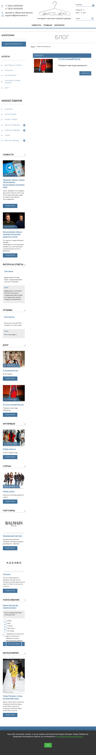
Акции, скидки (11, 119)
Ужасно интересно (13, 44)
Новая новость (9, 449)
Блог (7, 88)
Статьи (7, 466)
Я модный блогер (10, 370)
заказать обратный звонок (19, 13)
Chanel (9, 626)
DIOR (9, 621)
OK (48, 745)
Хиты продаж (10, 114)
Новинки (9, 109)
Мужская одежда (15, 130)
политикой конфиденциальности (70, 737)
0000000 (14, 6)
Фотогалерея (10, 75)
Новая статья (8, 491)
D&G (9, 623)
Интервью (9, 424)
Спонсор (6, 574)
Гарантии (9, 70)
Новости (36, 25)
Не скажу (10, 631)
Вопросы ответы (13, 265)
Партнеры (9, 511)
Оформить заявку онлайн (13, 82)
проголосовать (14, 644)
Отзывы (7, 310)
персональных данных (14, 641)
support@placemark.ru (16, 16)
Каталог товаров (12, 101)
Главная (47, 25)
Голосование (11, 600)
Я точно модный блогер (13, 405)
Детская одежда (15, 140)
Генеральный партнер (12, 536)
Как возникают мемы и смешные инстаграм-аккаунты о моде (12, 234)
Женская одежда (15, 125)
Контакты (59, 25)
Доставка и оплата (13, 65)
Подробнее (10, 206)
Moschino (11, 628)
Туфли (7, 135)
